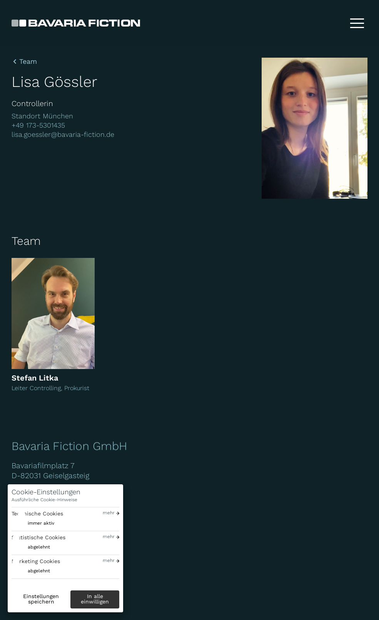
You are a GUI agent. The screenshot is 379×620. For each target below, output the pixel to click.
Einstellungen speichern (41, 599)
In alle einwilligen (95, 599)
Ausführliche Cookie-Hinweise (44, 499)
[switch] (33, 523)
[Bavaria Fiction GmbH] (76, 23)
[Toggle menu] (357, 23)
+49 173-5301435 (38, 125)
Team (28, 61)
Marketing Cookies (36, 561)
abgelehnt (39, 547)
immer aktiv (41, 523)
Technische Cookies (37, 513)
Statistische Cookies (38, 537)
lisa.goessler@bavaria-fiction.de (63, 134)
